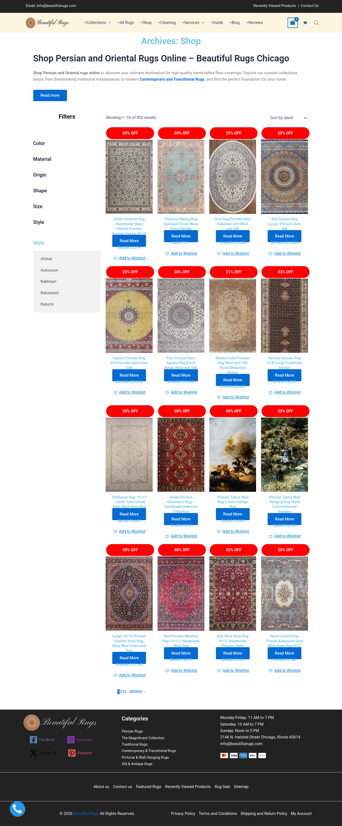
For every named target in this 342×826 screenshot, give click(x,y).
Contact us (122, 786)
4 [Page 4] (125, 698)
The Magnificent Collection (145, 737)
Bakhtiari (48, 281)
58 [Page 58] (131, 698)
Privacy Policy (183, 813)
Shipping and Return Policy (264, 813)
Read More (129, 242)
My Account (301, 813)
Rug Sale (222, 786)
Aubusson (49, 270)
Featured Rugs (149, 786)
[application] (108, 22)
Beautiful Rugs (86, 813)
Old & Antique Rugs (139, 763)
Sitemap (241, 786)
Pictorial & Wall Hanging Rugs (148, 757)
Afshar (46, 259)
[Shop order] (288, 118)
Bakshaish (50, 293)
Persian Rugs (133, 731)
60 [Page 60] (140, 698)
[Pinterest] (82, 753)
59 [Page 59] (135, 698)
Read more (50, 95)
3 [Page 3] (123, 698)
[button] (129, 259)
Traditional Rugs (136, 744)
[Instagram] (82, 739)
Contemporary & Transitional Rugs (151, 750)
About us (101, 786)
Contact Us (310, 5)
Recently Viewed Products (274, 5)
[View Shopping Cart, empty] (293, 23)
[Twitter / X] (43, 753)
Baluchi (47, 304)
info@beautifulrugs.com (56, 5)
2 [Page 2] (121, 698)
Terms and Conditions (218, 813)
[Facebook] (43, 739)
